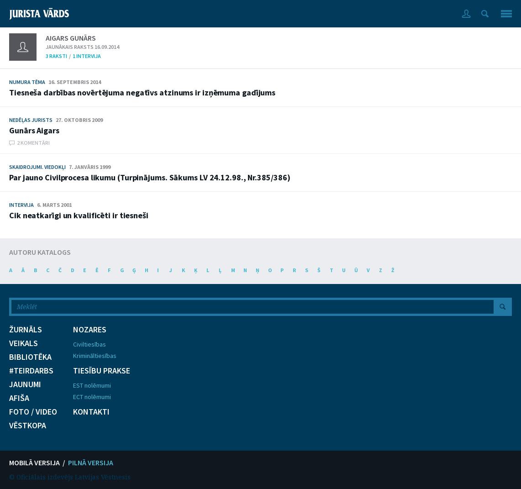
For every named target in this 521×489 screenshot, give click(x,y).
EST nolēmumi (92, 385)
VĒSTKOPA (27, 425)
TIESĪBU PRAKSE (101, 370)
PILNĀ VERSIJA (90, 462)
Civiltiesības (89, 344)
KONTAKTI (91, 411)
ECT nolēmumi (92, 397)
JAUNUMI (25, 384)
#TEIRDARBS (31, 370)
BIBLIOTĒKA (30, 357)
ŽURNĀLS (25, 329)
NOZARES (89, 329)
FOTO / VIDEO (33, 411)
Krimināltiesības (94, 356)
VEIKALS (23, 343)
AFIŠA (19, 398)
